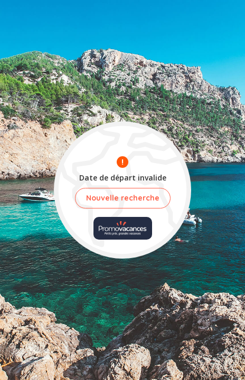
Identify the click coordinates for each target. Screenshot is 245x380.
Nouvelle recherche (122, 198)
